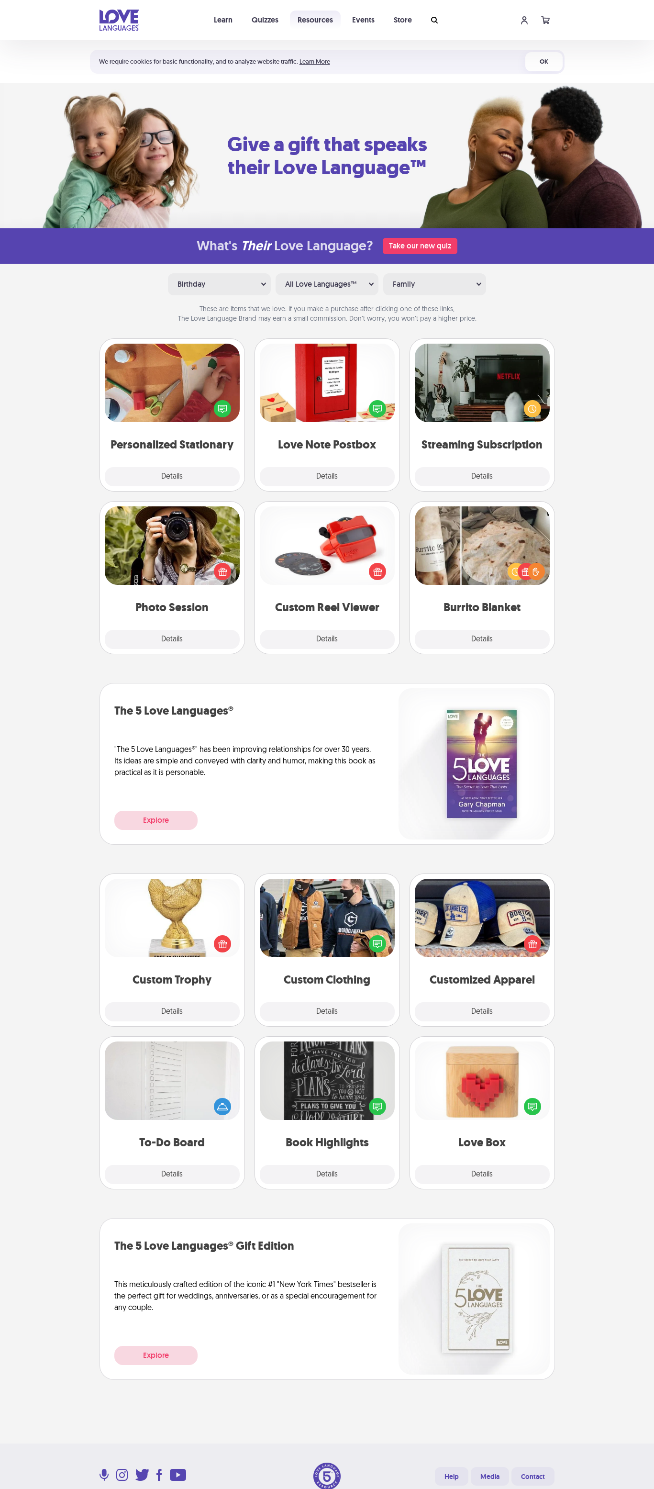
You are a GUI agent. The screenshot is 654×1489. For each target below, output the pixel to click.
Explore (156, 820)
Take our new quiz (420, 246)
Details (172, 477)
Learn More (314, 61)
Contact (533, 1476)
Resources (315, 20)
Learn (223, 20)
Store (403, 20)
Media (489, 1476)
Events (363, 20)
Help (451, 1476)
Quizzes (265, 20)
